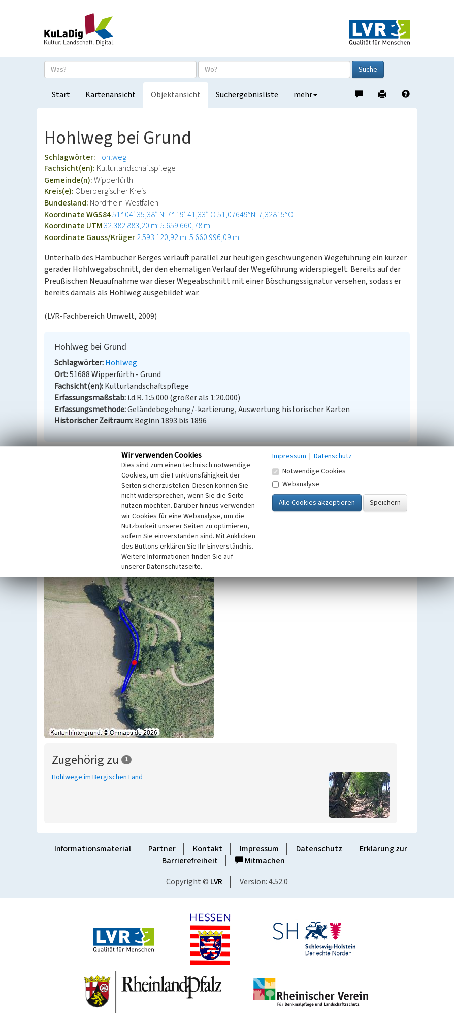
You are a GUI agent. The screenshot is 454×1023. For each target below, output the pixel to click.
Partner (162, 849)
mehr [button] (305, 94)
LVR (216, 882)
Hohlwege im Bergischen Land (97, 777)
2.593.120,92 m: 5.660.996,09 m (188, 237)
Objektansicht (176, 94)
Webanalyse (295, 484)
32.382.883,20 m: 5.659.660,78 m (157, 225)
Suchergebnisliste (247, 94)
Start (61, 94)
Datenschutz (319, 849)
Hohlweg (111, 157)
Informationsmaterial (92, 849)
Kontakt (207, 849)
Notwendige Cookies (309, 471)
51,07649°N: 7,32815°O (255, 214)
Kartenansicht (110, 94)
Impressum (259, 849)
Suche (368, 69)
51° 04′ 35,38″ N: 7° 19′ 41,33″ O (164, 214)
